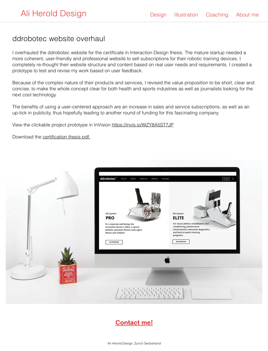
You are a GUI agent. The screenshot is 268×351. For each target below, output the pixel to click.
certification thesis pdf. (66, 137)
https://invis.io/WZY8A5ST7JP (143, 125)
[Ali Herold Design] (54, 13)
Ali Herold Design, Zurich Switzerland (134, 343)
